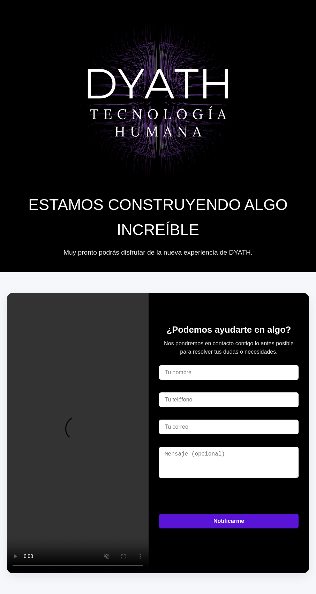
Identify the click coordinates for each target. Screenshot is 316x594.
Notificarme (228, 521)
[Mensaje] (229, 462)
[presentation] (212, 496)
